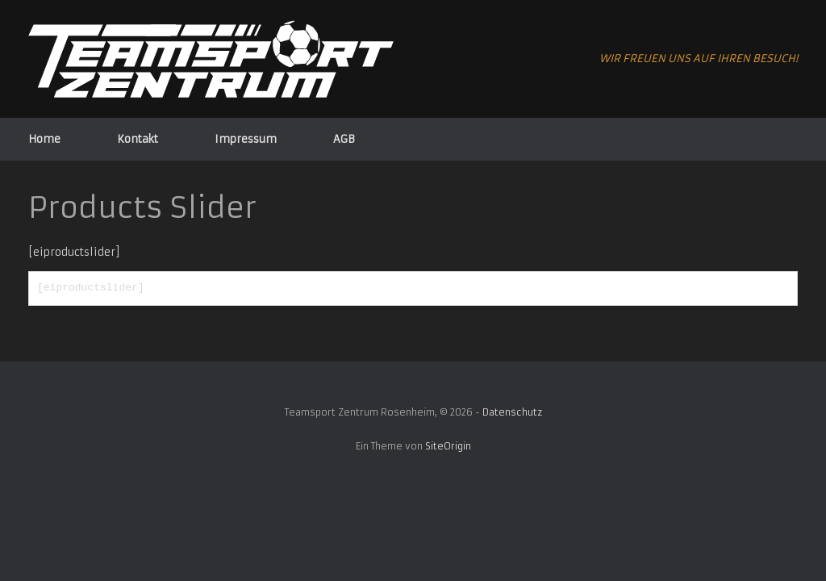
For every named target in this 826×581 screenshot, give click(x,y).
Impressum (246, 139)
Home (44, 139)
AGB (344, 139)
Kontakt (137, 139)
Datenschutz (512, 412)
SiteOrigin (448, 446)
